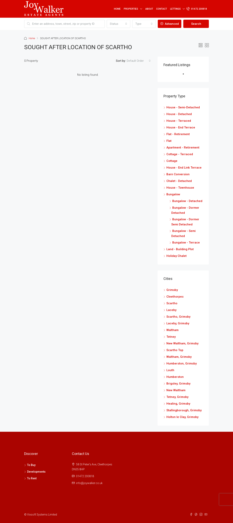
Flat (169, 141)
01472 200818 (196, 8)
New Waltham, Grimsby (182, 343)
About (149, 8)
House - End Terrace (180, 127)
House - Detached (179, 114)
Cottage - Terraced (179, 154)
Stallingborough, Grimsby (184, 410)
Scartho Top (174, 350)
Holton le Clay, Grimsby (182, 417)
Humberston (175, 377)
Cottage (171, 161)
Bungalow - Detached (187, 201)
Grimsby (172, 290)
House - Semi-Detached (183, 107)
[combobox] (118, 24)
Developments (36, 471)
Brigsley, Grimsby (178, 383)
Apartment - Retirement (182, 147)
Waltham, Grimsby (179, 357)
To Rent (32, 478)
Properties (131, 8)
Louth (170, 370)
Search (196, 24)
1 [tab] (185, 75)
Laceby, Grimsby (177, 323)
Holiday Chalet (176, 256)
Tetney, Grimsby (177, 397)
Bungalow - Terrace (186, 242)
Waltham (172, 330)
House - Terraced (178, 121)
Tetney (171, 337)
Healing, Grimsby (178, 403)
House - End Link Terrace (184, 167)
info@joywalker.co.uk (89, 483)
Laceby (171, 310)
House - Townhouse (180, 187)
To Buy (31, 465)
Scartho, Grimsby (178, 316)
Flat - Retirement (178, 134)
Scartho (171, 303)
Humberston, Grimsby (181, 363)
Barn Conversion (178, 174)
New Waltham (175, 390)
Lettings (175, 8)
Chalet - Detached (179, 181)
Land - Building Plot (180, 249)
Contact (161, 8)
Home (117, 8)
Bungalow (173, 194)
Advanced (169, 24)
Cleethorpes (174, 296)
